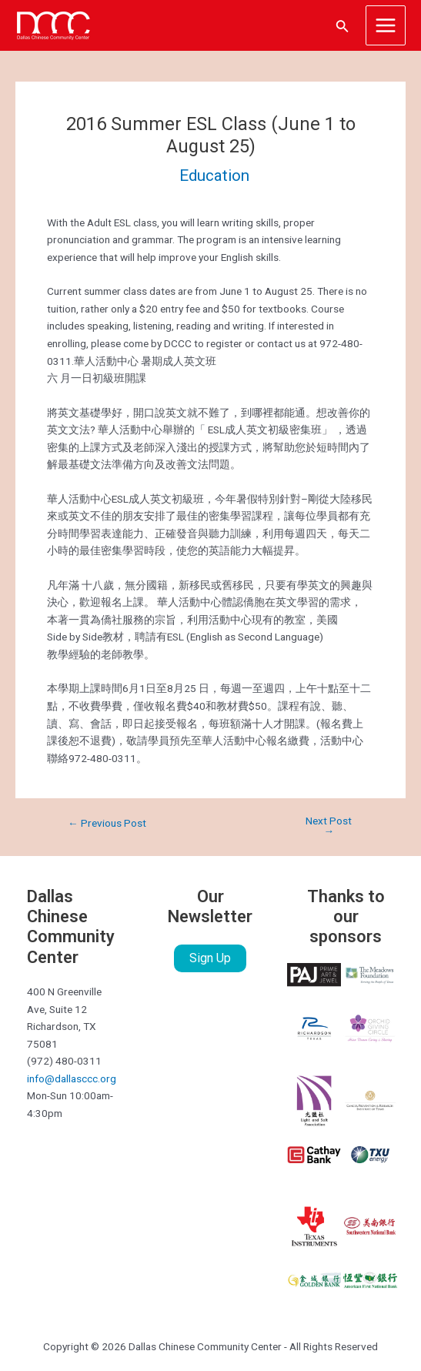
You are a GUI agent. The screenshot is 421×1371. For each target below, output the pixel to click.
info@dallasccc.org (71, 1078)
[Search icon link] (342, 26)
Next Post (329, 826)
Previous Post (107, 823)
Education (214, 175)
